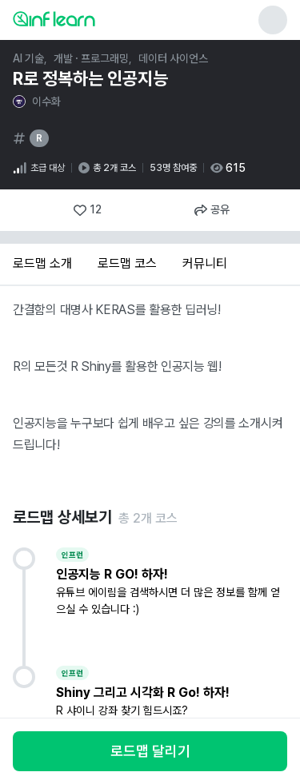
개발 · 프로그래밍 (91, 58)
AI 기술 (28, 58)
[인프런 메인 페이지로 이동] (93, 18)
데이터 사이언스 (173, 58)
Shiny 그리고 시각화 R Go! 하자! (143, 692)
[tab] (42, 265)
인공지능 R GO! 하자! (112, 574)
